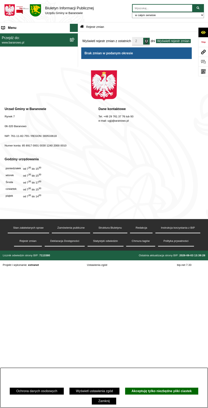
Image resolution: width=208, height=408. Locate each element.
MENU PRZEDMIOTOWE (20, 137)
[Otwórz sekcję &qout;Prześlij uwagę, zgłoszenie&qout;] (203, 62)
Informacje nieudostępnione (22, 145)
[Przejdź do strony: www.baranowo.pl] (203, 52)
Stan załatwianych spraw (28, 365)
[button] (75, 36)
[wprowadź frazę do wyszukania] (162, 8)
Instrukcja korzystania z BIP (178, 365)
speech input (146, 40)
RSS (5, 170)
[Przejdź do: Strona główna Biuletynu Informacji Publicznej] (82, 27)
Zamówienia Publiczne (18, 178)
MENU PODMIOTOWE (18, 36)
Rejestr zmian (95, 26)
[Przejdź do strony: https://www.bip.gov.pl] (203, 42)
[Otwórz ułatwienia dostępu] (203, 32)
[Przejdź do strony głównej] (49, 10)
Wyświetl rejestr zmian (173, 41)
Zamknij (104, 401)
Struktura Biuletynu (110, 365)
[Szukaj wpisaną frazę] (198, 8)
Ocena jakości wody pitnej (20, 162)
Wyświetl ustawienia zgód (94, 391)
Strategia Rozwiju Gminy (19, 154)
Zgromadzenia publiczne (19, 186)
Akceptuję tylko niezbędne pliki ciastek (162, 391)
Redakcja (141, 365)
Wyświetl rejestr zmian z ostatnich (106, 41)
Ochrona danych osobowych (36, 391)
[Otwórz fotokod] (203, 71)
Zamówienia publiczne (71, 365)
